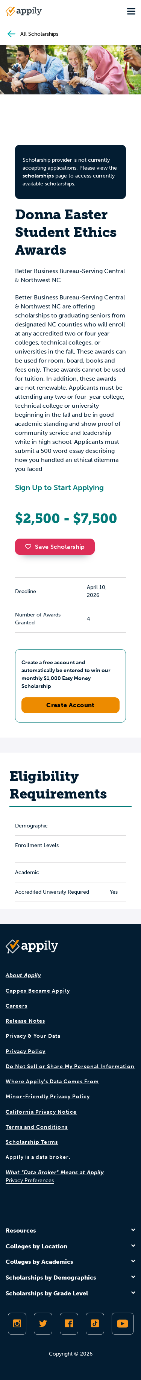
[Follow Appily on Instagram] (17, 1323)
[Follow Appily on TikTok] (95, 1323)
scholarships (38, 176)
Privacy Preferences (30, 1180)
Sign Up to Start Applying (59, 487)
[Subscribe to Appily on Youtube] (122, 1323)
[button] (30, 546)
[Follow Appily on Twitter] (43, 1323)
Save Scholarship (55, 546)
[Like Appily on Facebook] (69, 1323)
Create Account (70, 705)
